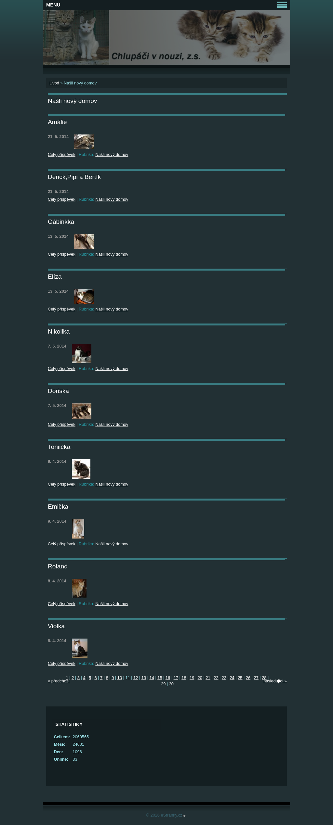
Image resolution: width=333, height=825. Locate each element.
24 (232, 677)
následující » (275, 681)
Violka (56, 626)
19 (192, 677)
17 (176, 677)
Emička (58, 506)
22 (216, 677)
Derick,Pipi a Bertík (74, 176)
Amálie (57, 122)
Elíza (55, 276)
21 (208, 677)
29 (163, 683)
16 (168, 677)
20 (200, 677)
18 (183, 677)
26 (248, 677)
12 (135, 677)
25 (240, 677)
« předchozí (59, 681)
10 (119, 677)
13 (143, 677)
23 (224, 677)
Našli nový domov (111, 154)
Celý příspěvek (61, 154)
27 (256, 677)
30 (171, 683)
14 (152, 677)
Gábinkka (61, 221)
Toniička (59, 446)
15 (159, 677)
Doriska (58, 390)
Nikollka (59, 331)
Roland (58, 566)
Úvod (54, 83)
